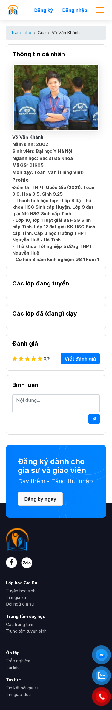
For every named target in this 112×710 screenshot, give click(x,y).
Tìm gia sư (16, 597)
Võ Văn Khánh (27, 137)
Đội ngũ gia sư (20, 603)
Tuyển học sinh (21, 590)
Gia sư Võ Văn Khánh (59, 32)
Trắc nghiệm (18, 660)
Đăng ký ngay (40, 499)
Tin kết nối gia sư (22, 687)
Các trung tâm (19, 624)
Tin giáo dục (18, 694)
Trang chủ (21, 32)
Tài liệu (13, 667)
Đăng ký (43, 10)
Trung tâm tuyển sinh (26, 630)
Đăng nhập (74, 10)
